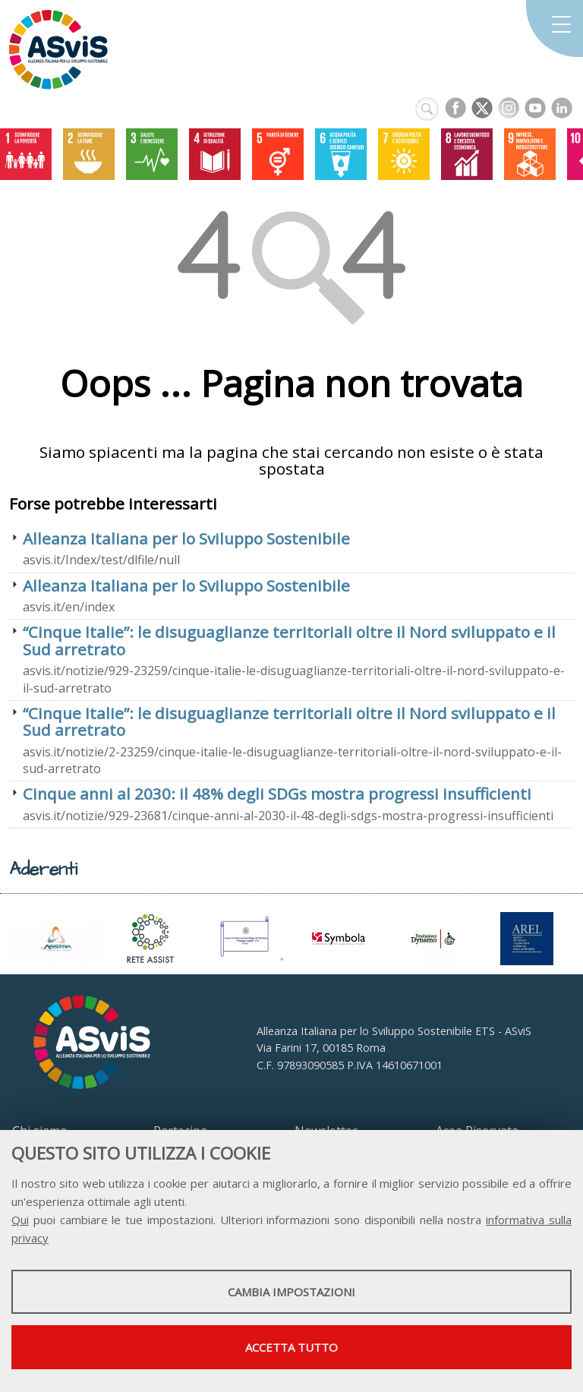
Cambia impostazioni (291, 1291)
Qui (20, 1219)
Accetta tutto (291, 1347)
